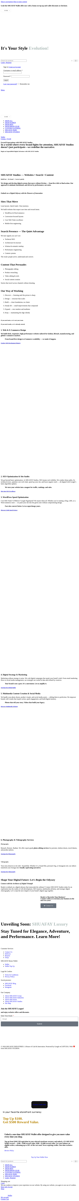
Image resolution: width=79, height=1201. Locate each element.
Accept (10, 1187)
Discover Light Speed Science (9, 510)
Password (7, 76)
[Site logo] (15, 36)
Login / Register (10, 1178)
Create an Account (15, 67)
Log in (6, 80)
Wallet (4, 137)
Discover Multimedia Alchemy (9, 706)
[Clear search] (71, 60)
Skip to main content (20, 2)
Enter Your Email (7, 1016)
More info (4, 1187)
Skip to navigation (7, 2)
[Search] (14, 61)
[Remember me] (18, 84)
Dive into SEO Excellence (8, 491)
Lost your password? (10, 84)
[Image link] (39, 1098)
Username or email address (13, 70)
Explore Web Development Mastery (11, 343)
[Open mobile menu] (3, 90)
